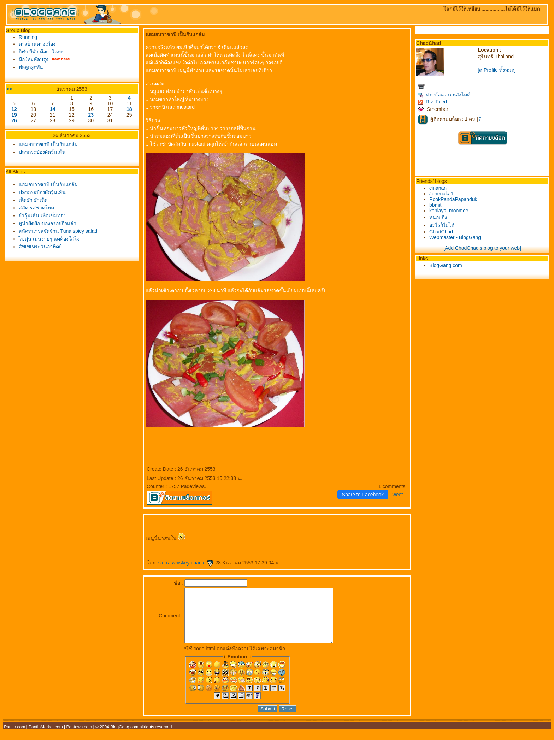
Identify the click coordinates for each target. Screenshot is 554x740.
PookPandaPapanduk (453, 199)
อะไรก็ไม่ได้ (441, 225)
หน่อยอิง (438, 217)
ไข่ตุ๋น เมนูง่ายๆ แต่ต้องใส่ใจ (49, 239)
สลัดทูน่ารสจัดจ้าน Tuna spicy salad (58, 231)
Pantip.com (14, 737)
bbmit (435, 205)
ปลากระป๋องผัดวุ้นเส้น (42, 152)
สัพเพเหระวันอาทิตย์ (40, 246)
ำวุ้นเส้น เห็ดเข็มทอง (42, 215)
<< (9, 89)
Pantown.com (79, 737)
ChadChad (441, 232)
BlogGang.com (445, 265)
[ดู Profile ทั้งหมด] (496, 70)
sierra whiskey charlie (186, 563)
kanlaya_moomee (448, 210)
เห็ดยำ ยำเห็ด (33, 200)
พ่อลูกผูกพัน (31, 67)
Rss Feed (432, 102)
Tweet (396, 494)
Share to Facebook (363, 494)
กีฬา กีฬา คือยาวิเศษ (41, 51)
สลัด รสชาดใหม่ (36, 208)
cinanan (438, 188)
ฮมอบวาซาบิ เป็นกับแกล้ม (48, 144)
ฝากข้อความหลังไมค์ (444, 94)
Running (28, 37)
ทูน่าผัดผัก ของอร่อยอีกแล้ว (47, 223)
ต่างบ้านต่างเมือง (37, 44)
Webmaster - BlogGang (455, 237)
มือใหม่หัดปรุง (33, 59)
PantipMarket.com (46, 737)
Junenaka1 (441, 193)
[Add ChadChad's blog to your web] (482, 248)
